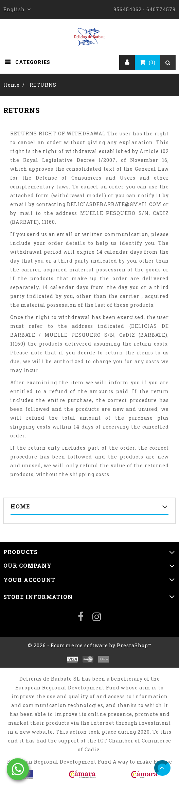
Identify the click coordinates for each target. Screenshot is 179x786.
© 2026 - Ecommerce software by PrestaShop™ (89, 645)
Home (20, 506)
